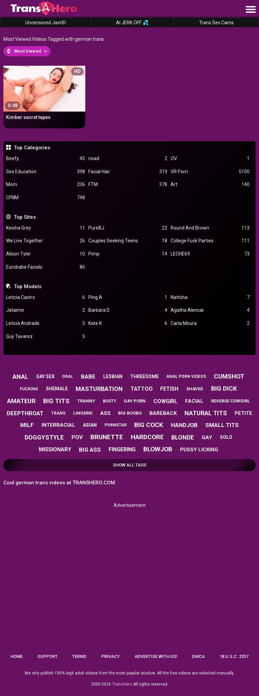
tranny (86, 400)
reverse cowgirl (230, 400)
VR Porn (210, 172)
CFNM (45, 198)
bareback (163, 413)
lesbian (112, 376)
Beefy (45, 158)
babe (88, 376)
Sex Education (45, 172)
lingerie (82, 413)
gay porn (135, 400)
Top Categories (32, 148)
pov (77, 437)
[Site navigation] (251, 9)
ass (105, 413)
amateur (21, 400)
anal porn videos (186, 376)
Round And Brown (210, 228)
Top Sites (25, 217)
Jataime (45, 310)
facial (194, 401)
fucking (29, 389)
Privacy (110, 656)
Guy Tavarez (45, 336)
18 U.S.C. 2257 (234, 656)
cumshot (229, 376)
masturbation (99, 388)
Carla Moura (210, 323)
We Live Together (45, 241)
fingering (122, 449)
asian (90, 425)
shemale (57, 388)
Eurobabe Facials (45, 267)
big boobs (130, 413)
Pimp (127, 254)
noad (127, 158)
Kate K (127, 323)
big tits (56, 401)
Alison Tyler (45, 254)
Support (47, 656)
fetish (169, 389)
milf (27, 425)
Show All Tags (129, 464)
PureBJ (127, 228)
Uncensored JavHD (45, 22)
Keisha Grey (45, 228)
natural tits (205, 413)
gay (207, 437)
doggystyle (44, 437)
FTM (127, 184)
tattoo (142, 389)
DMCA (198, 656)
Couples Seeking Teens (127, 241)
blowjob (157, 449)
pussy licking (199, 450)
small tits (222, 425)
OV (210, 158)
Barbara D (127, 310)
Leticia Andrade (45, 323)
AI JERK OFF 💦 (132, 22)
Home (16, 656)
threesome (144, 376)
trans (58, 413)
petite (243, 413)
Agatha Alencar (210, 310)
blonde (182, 437)
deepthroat (25, 413)
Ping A (127, 297)
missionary (55, 449)
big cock (148, 425)
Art (210, 184)
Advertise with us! (156, 656)
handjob (184, 425)
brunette (106, 437)
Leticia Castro (45, 297)
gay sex (45, 376)
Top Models (27, 286)
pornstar (116, 425)
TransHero (122, 684)
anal (20, 376)
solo (226, 437)
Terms (79, 656)
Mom (45, 184)
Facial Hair (127, 172)
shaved (194, 388)
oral (67, 376)
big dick (224, 388)
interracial (58, 425)
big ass (90, 449)
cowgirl (165, 401)
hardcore (147, 437)
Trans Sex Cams (216, 22)
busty (109, 401)
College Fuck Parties (210, 241)
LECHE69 (210, 254)
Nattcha (210, 297)
